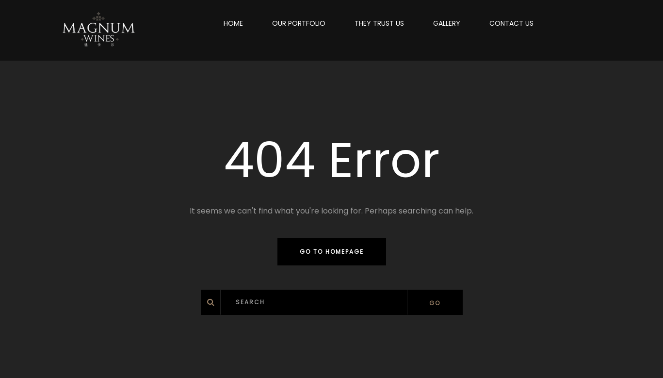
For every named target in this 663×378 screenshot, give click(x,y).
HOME (233, 23)
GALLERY (446, 23)
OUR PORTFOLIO (298, 23)
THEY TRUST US (379, 23)
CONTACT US (511, 23)
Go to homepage (332, 251)
